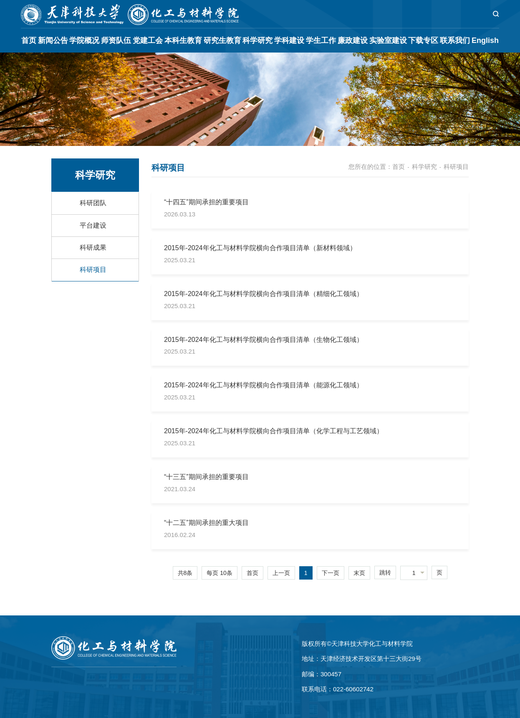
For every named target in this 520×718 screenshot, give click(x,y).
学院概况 (84, 40)
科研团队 (93, 202)
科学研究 (257, 40)
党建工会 (148, 40)
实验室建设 (388, 40)
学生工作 (321, 40)
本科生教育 (183, 40)
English (485, 40)
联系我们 (455, 40)
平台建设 (93, 225)
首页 (28, 40)
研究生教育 (222, 40)
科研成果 (93, 247)
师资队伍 (116, 40)
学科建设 (289, 40)
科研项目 (93, 269)
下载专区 (423, 40)
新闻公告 (53, 40)
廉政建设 (353, 40)
